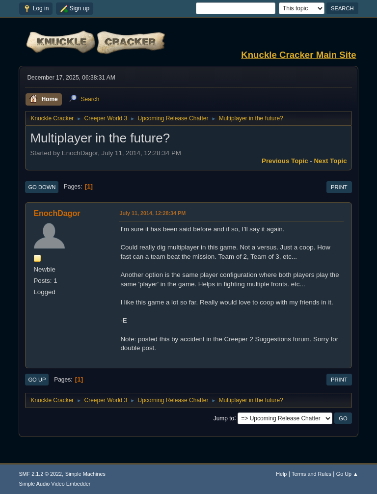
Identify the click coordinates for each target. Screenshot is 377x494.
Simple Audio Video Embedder (54, 484)
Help (281, 474)
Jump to (224, 417)
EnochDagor (56, 213)
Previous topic (285, 161)
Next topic (330, 161)
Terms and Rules (311, 474)
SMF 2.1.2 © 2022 (40, 474)
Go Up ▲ (347, 474)
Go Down (41, 187)
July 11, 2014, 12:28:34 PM (152, 213)
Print (339, 187)
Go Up (37, 380)
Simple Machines (85, 474)
